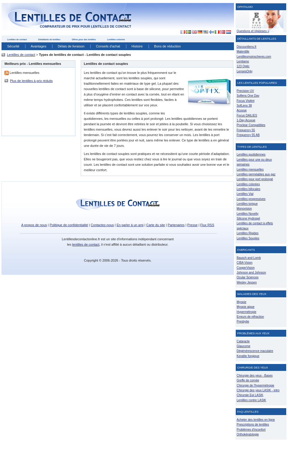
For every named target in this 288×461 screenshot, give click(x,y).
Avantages (38, 46)
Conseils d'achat (108, 46)
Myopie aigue (245, 306)
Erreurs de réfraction (250, 316)
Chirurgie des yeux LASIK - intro (258, 390)
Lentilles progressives (251, 199)
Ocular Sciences (248, 277)
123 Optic (243, 66)
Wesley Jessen (247, 282)
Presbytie (243, 321)
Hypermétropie (246, 312)
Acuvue (242, 110)
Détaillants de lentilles (49, 39)
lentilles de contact (85, 244)
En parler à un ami (130, 225)
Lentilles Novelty (248, 213)
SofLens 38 (244, 105)
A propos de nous (34, 225)
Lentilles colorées (116, 39)
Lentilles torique (247, 203)
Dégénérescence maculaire (255, 351)
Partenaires (176, 225)
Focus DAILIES (247, 115)
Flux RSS (207, 225)
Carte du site (155, 225)
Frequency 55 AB (248, 135)
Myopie (241, 302)
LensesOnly (245, 71)
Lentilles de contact (17, 39)
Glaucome (243, 346)
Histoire (137, 46)
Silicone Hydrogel (248, 218)
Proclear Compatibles (251, 125)
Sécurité (13, 46)
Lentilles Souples (248, 238)
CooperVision (246, 267)
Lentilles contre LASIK (251, 400)
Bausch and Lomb (249, 257)
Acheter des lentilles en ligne (256, 419)
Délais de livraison (71, 46)
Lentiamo (243, 61)
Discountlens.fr (246, 46)
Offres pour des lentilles (84, 39)
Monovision (244, 208)
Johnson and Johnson (251, 272)
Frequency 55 (246, 130)
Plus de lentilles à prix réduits (31, 81)
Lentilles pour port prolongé (255, 179)
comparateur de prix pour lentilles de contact (85, 26)
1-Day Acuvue (246, 120)
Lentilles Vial (245, 194)
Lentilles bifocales (248, 189)
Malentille (243, 51)
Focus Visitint (245, 100)
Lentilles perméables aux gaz (256, 174)
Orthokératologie (248, 434)
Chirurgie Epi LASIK (250, 395)
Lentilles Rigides (248, 233)
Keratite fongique (248, 356)
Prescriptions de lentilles (253, 424)
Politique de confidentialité (69, 225)
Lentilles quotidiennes (251, 154)
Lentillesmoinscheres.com (254, 56)
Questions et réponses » (253, 31)
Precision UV (245, 91)
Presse (192, 225)
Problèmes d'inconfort (251, 429)
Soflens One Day (248, 95)
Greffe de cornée (248, 380)
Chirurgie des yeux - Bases (255, 375)
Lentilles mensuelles (250, 169)
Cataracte (243, 341)
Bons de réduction (167, 46)
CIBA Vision (245, 262)
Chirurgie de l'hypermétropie (255, 385)
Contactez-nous (102, 225)
